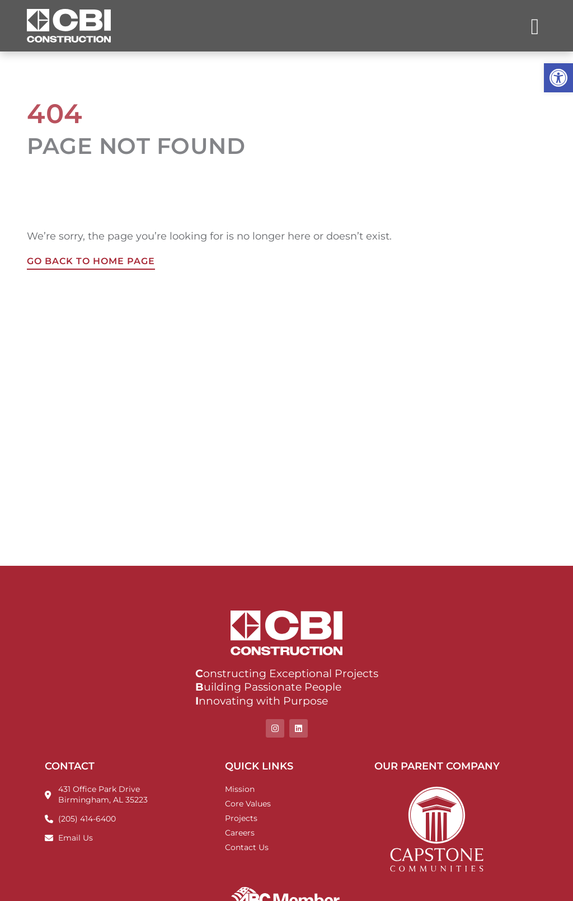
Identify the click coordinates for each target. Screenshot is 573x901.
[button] (558, 77)
